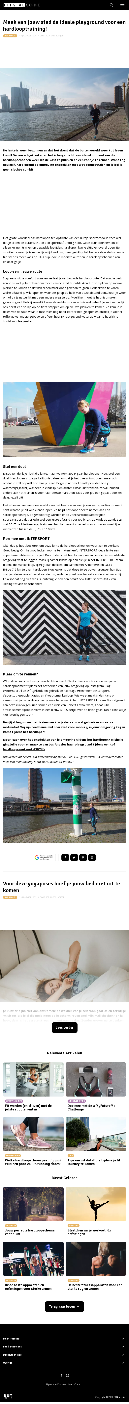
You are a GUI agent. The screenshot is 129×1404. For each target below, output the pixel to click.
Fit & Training (11, 1338)
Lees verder (65, 1027)
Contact (78, 1384)
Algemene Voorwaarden (59, 1384)
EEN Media (119, 1396)
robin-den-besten (55, 897)
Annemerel (92, 565)
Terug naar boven (62, 1306)
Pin (83, 857)
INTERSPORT (88, 550)
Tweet (74, 857)
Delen (65, 857)
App (92, 857)
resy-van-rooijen (55, 35)
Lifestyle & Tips (12, 1354)
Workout (10, 36)
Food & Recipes (12, 1346)
